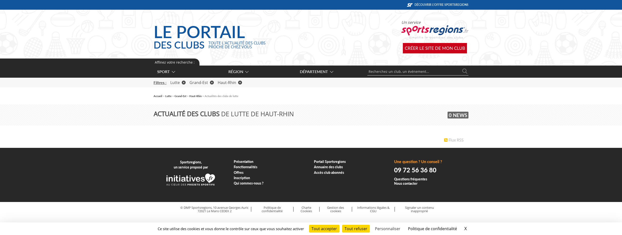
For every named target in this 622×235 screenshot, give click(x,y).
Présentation (243, 161)
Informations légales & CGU (373, 209)
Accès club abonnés (329, 172)
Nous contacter (405, 183)
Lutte (178, 82)
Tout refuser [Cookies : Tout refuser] (356, 228)
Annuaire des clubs (328, 167)
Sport (166, 71)
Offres (238, 172)
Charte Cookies (306, 209)
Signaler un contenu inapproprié (419, 209)
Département (316, 71)
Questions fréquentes (410, 179)
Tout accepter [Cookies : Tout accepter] (324, 228)
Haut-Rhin (230, 82)
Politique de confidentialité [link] (432, 228)
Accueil (158, 96)
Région (238, 71)
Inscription (242, 178)
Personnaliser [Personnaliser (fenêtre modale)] (387, 228)
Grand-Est (202, 82)
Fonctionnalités (245, 167)
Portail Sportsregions (330, 161)
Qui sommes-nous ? (249, 183)
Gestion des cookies (335, 209)
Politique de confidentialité (272, 209)
